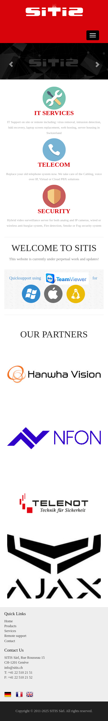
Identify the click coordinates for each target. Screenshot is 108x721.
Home (8, 621)
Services (10, 631)
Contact (9, 641)
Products (10, 626)
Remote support (15, 636)
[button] (8, 61)
